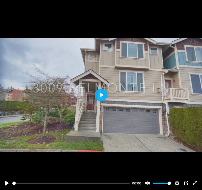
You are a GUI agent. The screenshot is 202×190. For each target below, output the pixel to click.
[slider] (71, 183)
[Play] (7, 183)
